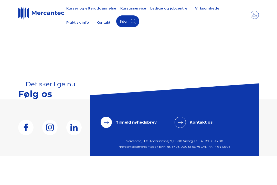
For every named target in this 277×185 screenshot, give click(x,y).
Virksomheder (208, 8)
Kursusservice (133, 8)
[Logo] (41, 13)
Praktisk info (77, 22)
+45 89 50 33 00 (211, 141)
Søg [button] (123, 21)
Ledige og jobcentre (168, 8)
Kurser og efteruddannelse (91, 8)
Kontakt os (201, 122)
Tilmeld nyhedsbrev (136, 122)
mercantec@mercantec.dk (138, 147)
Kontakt (103, 22)
